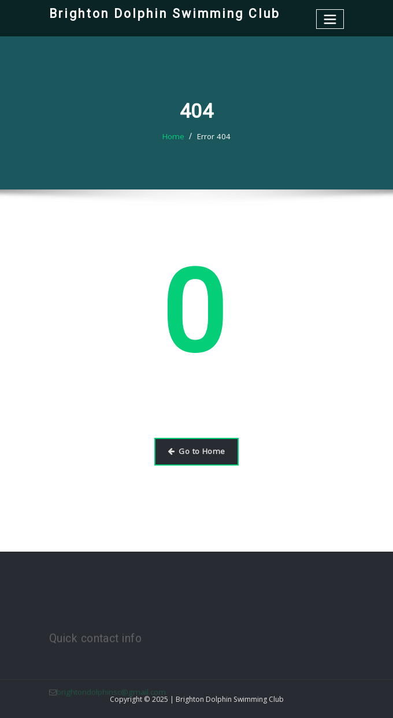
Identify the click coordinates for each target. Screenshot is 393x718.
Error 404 (213, 136)
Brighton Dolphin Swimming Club (160, 13)
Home (174, 136)
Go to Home (196, 451)
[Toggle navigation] (330, 18)
